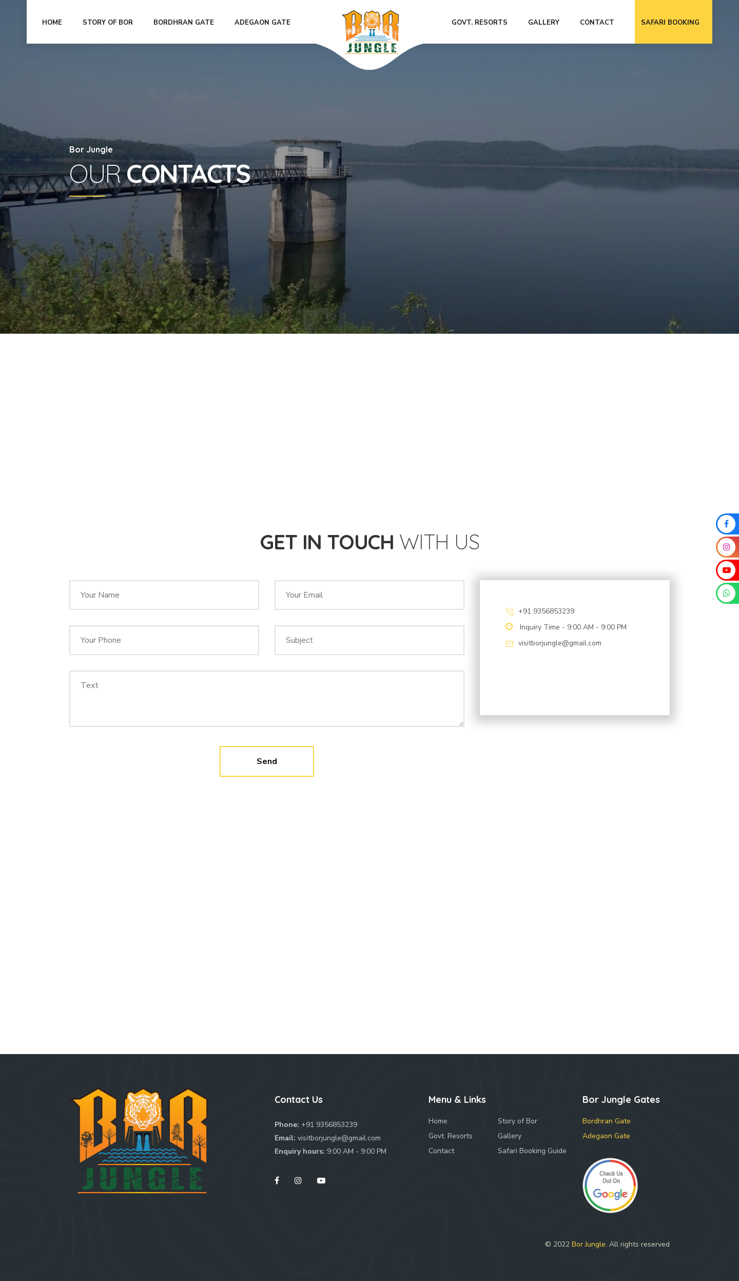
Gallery (509, 1136)
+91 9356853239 (546, 611)
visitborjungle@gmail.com (559, 643)
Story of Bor (517, 1121)
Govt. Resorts (451, 1136)
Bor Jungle (589, 1244)
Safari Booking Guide (532, 1151)
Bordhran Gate (606, 1121)
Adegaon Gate (606, 1136)
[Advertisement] (369, 431)
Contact (441, 1151)
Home (438, 1121)
